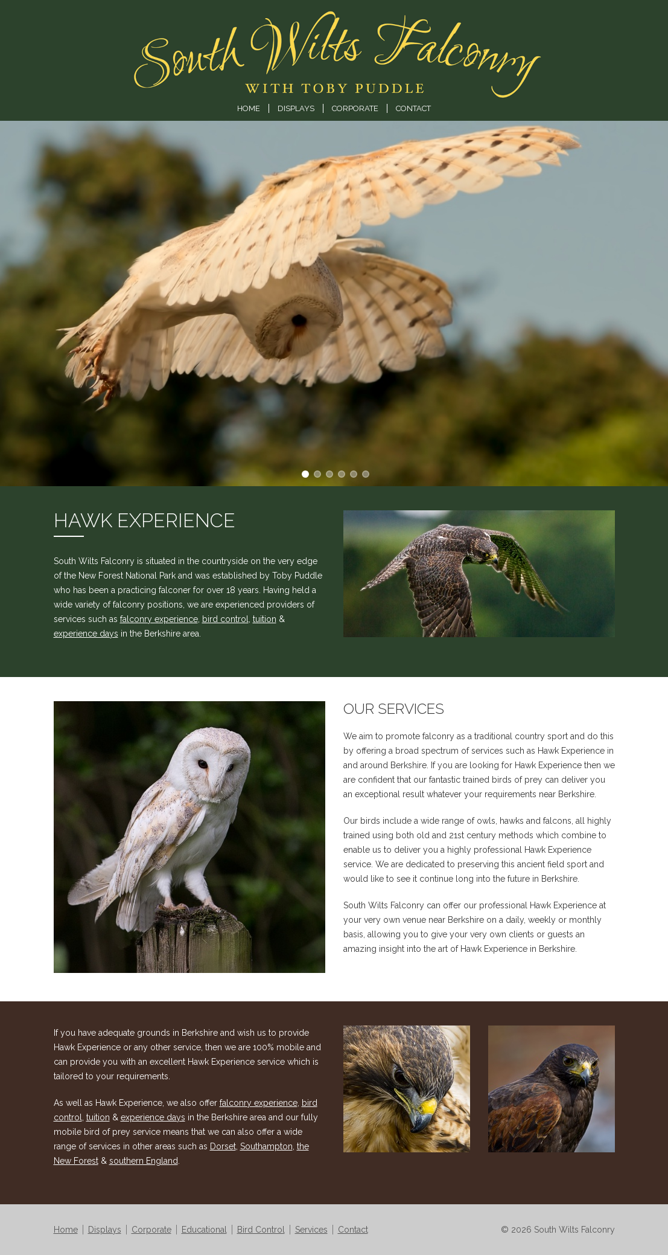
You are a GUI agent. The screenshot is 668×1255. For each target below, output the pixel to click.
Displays (296, 108)
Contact (413, 108)
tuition (264, 619)
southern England (143, 1161)
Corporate (355, 108)
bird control (225, 619)
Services (311, 1229)
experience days (86, 633)
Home (248, 108)
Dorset (223, 1146)
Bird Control (261, 1229)
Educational (204, 1229)
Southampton (266, 1146)
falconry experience (159, 619)
